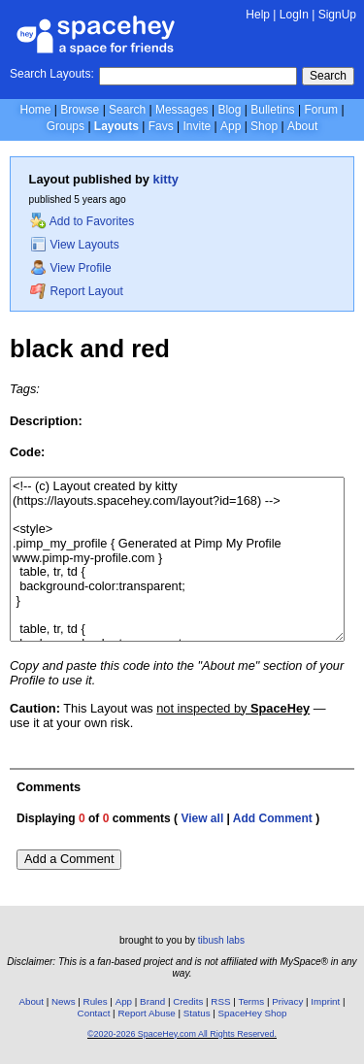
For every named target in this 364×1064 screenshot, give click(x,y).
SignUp (337, 14)
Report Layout (76, 291)
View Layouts (74, 244)
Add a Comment (69, 858)
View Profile (71, 268)
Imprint (325, 1001)
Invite (196, 126)
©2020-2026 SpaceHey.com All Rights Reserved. (182, 1034)
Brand (152, 1001)
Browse (79, 109)
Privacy (287, 1001)
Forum (321, 109)
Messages (182, 109)
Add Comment (273, 818)
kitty (166, 179)
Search (328, 76)
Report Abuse (146, 1013)
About (302, 126)
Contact (94, 1013)
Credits (188, 1001)
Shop (264, 126)
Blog (229, 109)
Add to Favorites (82, 221)
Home (34, 109)
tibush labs (221, 940)
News (63, 1001)
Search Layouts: (52, 74)
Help (258, 14)
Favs (161, 126)
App (230, 126)
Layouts (116, 126)
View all (202, 818)
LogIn (294, 14)
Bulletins (272, 109)
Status (197, 1013)
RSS (220, 1001)
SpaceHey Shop (252, 1013)
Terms (252, 1001)
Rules (95, 1001)
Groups (65, 126)
